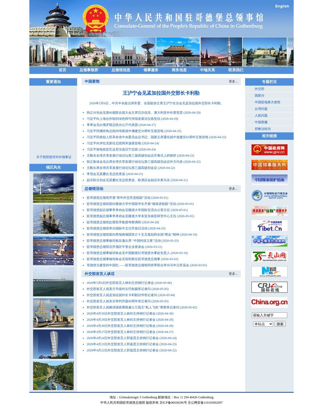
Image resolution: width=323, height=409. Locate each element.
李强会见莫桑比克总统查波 (106, 174)
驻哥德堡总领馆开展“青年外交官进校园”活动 (118, 198)
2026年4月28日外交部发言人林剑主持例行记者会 (121, 326)
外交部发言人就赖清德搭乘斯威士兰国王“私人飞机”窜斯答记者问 (133, 307)
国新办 (259, 95)
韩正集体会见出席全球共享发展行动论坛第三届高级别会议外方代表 (135, 162)
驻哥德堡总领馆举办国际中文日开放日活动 (117, 228)
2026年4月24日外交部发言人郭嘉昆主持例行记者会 (123, 338)
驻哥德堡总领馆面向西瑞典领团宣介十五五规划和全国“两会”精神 (133, 234)
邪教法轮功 (263, 129)
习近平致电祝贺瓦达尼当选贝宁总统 (112, 149)
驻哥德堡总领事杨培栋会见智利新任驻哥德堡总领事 (123, 259)
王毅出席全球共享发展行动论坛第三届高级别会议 (122, 168)
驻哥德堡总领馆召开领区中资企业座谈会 (115, 247)
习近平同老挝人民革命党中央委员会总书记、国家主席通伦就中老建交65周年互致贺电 (147, 137)
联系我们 (235, 70)
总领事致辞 (88, 70)
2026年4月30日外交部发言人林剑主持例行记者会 (121, 313)
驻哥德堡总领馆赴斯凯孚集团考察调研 (114, 222)
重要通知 (53, 82)
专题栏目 (269, 82)
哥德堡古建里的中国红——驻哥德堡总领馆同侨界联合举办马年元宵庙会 (138, 265)
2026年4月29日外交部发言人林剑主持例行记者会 (121, 319)
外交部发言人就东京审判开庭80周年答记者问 (119, 301)
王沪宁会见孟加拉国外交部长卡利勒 (161, 93)
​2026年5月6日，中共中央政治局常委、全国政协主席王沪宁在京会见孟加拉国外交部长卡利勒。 (153, 103)
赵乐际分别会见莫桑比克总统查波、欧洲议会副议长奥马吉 (128, 180)
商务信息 (179, 70)
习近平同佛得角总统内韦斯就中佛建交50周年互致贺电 (125, 131)
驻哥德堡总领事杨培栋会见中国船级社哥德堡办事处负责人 (128, 253)
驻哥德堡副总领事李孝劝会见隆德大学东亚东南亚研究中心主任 (131, 216)
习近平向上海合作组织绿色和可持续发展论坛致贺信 (123, 119)
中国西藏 (261, 122)
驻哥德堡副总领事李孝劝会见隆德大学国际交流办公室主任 (128, 210)
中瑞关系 (207, 70)
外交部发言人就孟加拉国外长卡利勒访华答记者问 (122, 295)
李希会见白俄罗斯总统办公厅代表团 (112, 125)
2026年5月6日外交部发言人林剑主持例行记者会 (120, 283)
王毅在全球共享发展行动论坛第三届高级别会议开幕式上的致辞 (131, 155)
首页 (62, 70)
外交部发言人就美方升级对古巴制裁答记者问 (119, 289)
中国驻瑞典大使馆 (267, 102)
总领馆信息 (120, 70)
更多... (233, 81)
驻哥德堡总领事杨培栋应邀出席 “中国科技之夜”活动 (124, 241)
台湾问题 (261, 109)
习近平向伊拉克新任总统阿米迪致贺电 (114, 143)
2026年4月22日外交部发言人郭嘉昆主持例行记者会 (123, 350)
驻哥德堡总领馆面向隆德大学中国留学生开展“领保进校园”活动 (131, 204)
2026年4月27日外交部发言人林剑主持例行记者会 (121, 332)
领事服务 (150, 70)
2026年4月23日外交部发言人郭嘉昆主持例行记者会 (123, 344)
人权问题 (261, 115)
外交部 (259, 89)
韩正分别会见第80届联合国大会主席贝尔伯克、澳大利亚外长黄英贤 (135, 112)
